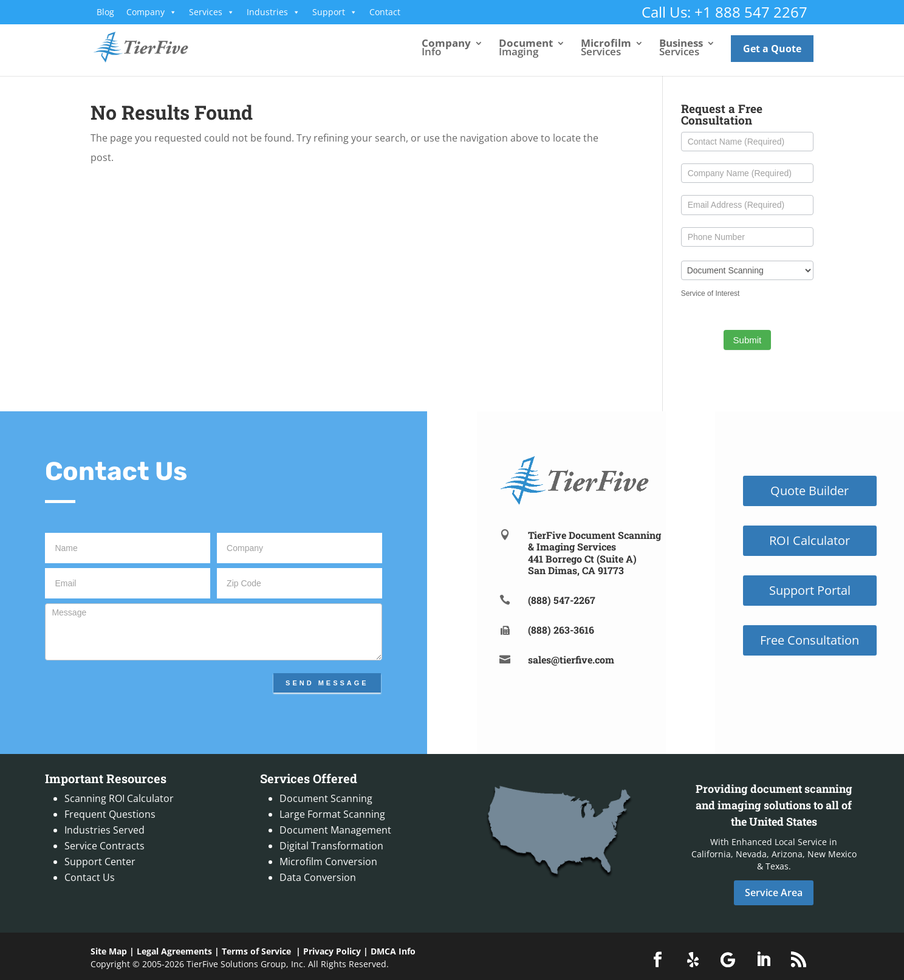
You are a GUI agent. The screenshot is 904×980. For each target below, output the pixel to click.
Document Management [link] (335, 830)
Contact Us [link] (89, 877)
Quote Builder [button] (809, 490)
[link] (151, 46)
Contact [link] (384, 12)
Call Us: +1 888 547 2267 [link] (724, 12)
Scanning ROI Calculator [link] (119, 798)
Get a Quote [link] (772, 48)
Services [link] (212, 12)
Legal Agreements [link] (174, 951)
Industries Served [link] (104, 830)
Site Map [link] (109, 951)
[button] (657, 960)
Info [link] (446, 48)
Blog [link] (105, 12)
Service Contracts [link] (104, 845)
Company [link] (151, 12)
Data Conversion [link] (317, 877)
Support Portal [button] (810, 590)
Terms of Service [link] (256, 951)
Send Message (327, 683)
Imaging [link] (526, 48)
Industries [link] (273, 12)
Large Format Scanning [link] (332, 814)
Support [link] (334, 12)
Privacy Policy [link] (332, 951)
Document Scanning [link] (325, 798)
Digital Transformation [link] (331, 845)
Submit (747, 340)
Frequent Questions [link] (110, 814)
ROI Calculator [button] (809, 540)
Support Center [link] (99, 861)
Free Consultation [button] (809, 640)
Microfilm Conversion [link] (328, 861)
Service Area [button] (774, 892)
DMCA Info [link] (393, 951)
